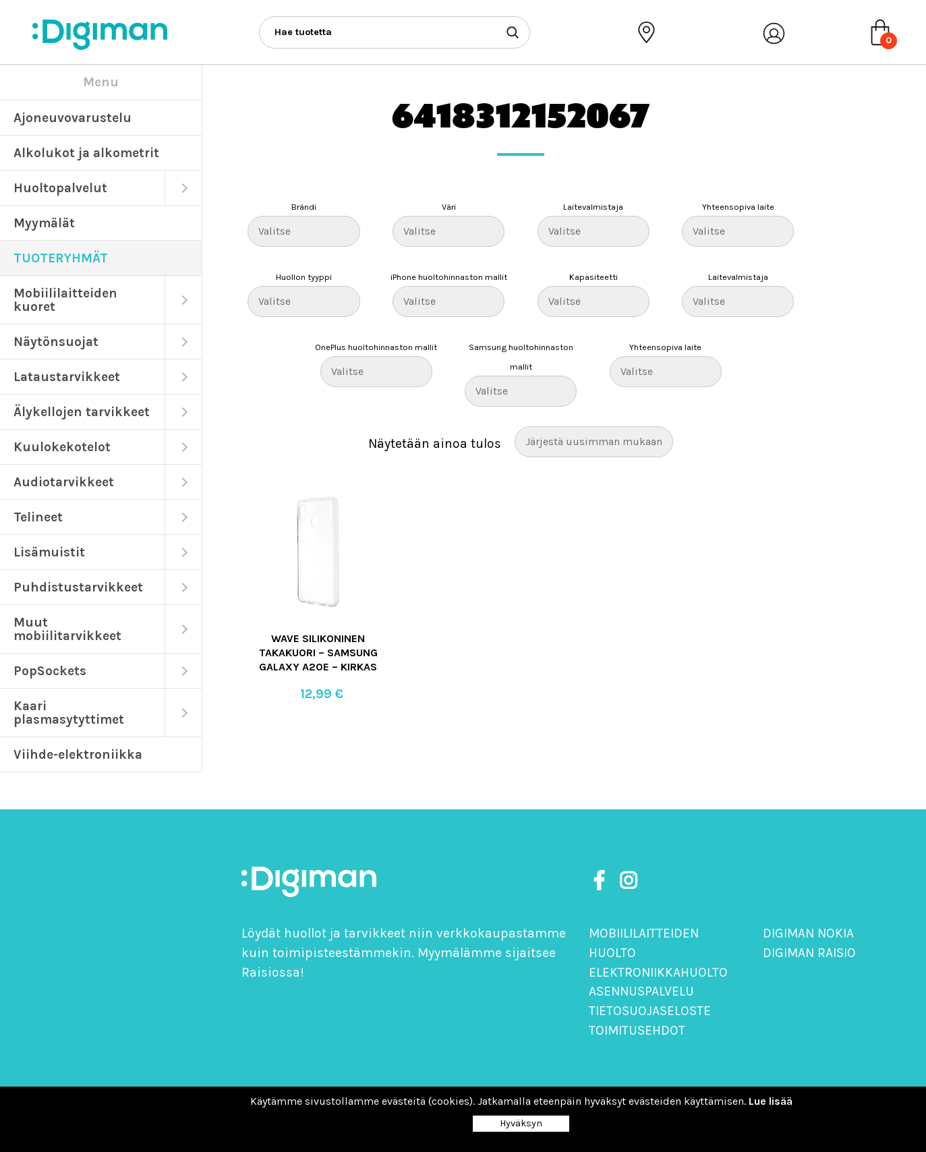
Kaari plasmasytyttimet (68, 712)
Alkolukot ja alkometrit (86, 153)
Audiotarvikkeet (63, 482)
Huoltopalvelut (60, 188)
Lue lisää (770, 1101)
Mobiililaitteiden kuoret (65, 299)
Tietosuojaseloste (650, 1010)
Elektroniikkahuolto (658, 972)
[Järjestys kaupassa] (594, 441)
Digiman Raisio (809, 952)
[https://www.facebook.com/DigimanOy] (601, 881)
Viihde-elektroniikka (77, 754)
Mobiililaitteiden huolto (644, 942)
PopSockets (49, 671)
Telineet (38, 517)
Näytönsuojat (55, 341)
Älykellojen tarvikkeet (81, 412)
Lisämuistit (49, 552)
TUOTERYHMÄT (60, 258)
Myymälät (44, 223)
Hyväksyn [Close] (521, 1123)
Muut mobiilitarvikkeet (67, 628)
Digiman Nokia (808, 933)
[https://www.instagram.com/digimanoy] (628, 881)
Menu (101, 82)
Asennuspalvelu (641, 991)
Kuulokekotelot (62, 447)
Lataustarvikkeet (66, 376)
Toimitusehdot (637, 1030)
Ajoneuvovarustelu (72, 117)
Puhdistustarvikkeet (78, 587)
